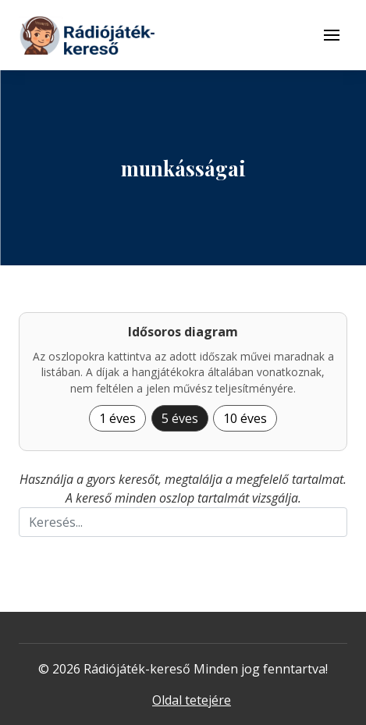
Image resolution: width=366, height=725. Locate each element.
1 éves (117, 418)
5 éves (180, 418)
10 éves (245, 418)
